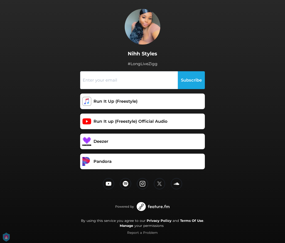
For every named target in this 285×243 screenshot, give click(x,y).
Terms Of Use (191, 221)
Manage (126, 226)
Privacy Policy (159, 221)
